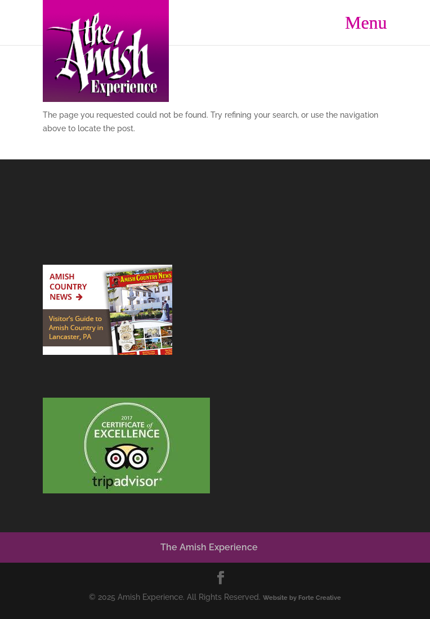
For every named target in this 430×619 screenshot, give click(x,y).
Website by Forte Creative (302, 597)
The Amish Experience (209, 547)
